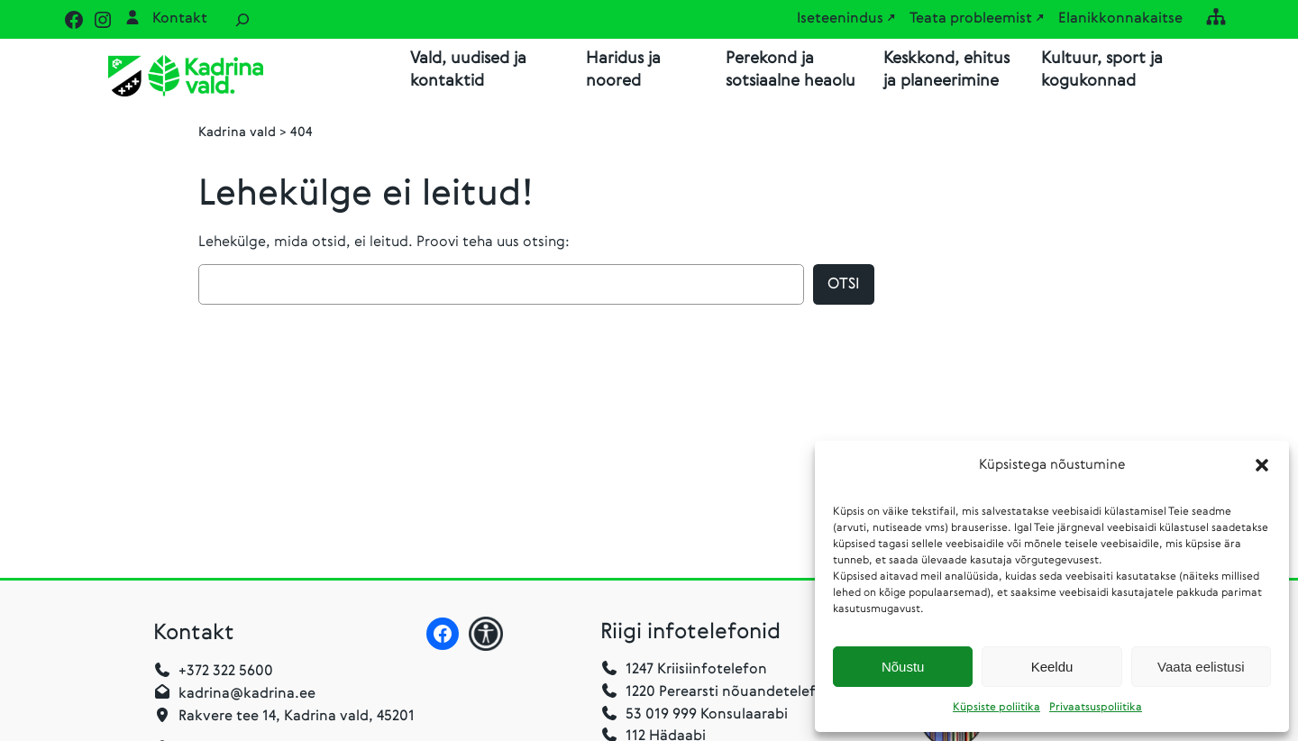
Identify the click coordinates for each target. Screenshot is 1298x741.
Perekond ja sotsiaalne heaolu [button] (790, 69)
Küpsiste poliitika (996, 707)
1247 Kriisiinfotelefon (696, 670)
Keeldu (1052, 666)
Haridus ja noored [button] (623, 69)
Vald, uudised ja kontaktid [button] (468, 69)
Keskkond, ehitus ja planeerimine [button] (946, 69)
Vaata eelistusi (1200, 666)
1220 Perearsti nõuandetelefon (717, 692)
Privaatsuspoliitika (1095, 707)
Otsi (843, 284)
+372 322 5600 (225, 671)
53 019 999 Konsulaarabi (694, 715)
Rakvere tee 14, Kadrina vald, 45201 (296, 716)
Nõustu (903, 666)
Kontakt (179, 19)
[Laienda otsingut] (242, 19)
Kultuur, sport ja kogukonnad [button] (1102, 69)
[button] (1262, 465)
